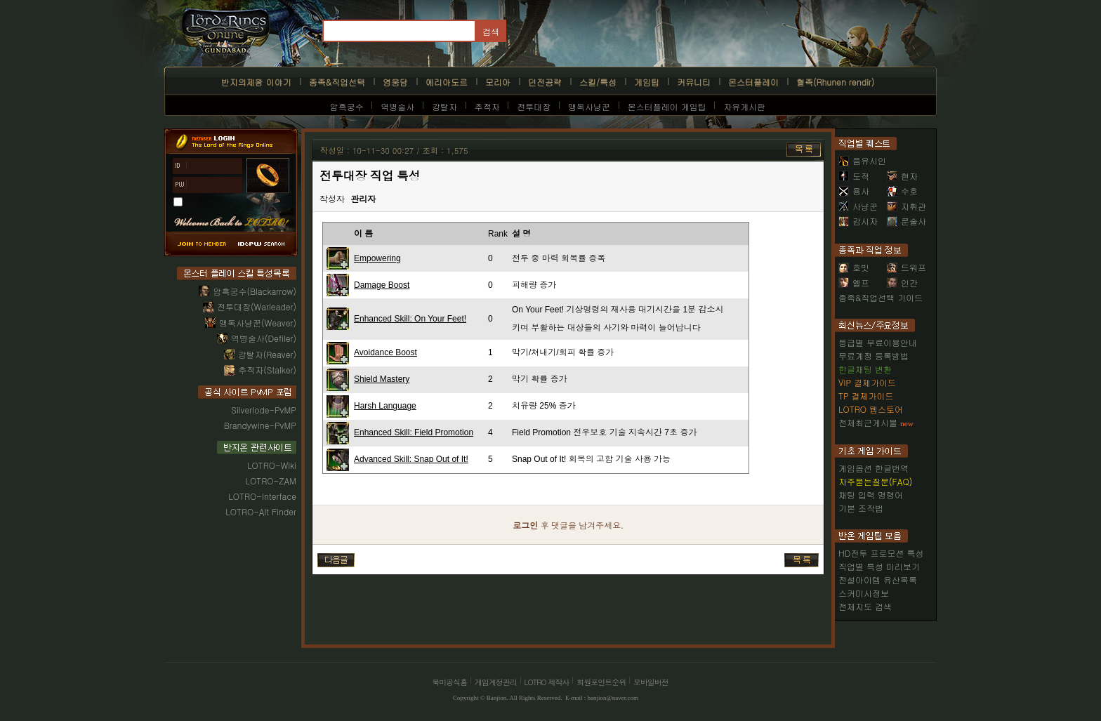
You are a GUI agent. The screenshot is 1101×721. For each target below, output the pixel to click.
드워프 (906, 267)
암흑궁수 (347, 106)
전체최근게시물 (867, 422)
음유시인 (862, 160)
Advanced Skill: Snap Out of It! (411, 459)
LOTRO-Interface (262, 496)
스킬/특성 (598, 82)
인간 (902, 283)
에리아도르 (447, 82)
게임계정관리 (496, 682)
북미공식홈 (449, 682)
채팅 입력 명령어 (870, 495)
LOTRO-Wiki (271, 465)
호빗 (853, 267)
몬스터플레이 (753, 82)
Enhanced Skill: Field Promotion (413, 432)
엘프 (853, 283)
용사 (853, 191)
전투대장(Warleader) (256, 306)
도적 (853, 176)
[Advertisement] (567, 605)
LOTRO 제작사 (547, 682)
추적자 (487, 106)
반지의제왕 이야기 (256, 82)
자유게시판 (744, 106)
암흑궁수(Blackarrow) (254, 291)
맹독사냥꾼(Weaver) (257, 323)
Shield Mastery (381, 379)
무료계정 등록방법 (873, 356)
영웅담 (395, 82)
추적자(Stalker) (267, 370)
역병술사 (397, 106)
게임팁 (646, 82)
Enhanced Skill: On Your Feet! (410, 319)
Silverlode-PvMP (263, 410)
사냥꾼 (858, 206)
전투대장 (533, 106)
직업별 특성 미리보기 (879, 566)
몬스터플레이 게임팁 (667, 106)
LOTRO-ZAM (271, 481)
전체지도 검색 (865, 606)
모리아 (497, 82)
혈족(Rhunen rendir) (835, 82)
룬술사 (906, 221)
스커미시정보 (863, 593)
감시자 (858, 221)
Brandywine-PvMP (260, 425)
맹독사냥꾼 (589, 106)
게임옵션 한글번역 (873, 468)
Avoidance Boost (385, 352)
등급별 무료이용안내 (877, 342)
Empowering (377, 258)
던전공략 (545, 82)
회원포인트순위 (601, 682)
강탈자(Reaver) (267, 354)
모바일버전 (650, 682)
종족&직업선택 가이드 (880, 297)
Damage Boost (381, 285)
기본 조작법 (860, 508)
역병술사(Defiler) (263, 338)
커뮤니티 (694, 82)
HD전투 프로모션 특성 (880, 553)
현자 (902, 176)
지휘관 (906, 206)
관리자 (363, 199)
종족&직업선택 (337, 82)
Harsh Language (385, 406)
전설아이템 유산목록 (877, 580)
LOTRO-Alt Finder (260, 511)
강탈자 (444, 106)
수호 (902, 191)
